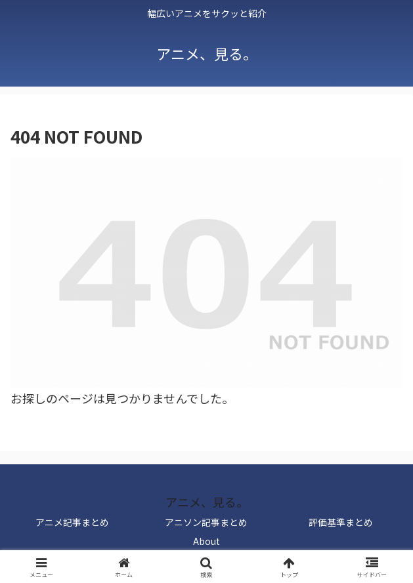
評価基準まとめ (341, 522)
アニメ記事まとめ (72, 522)
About (206, 541)
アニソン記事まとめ (206, 522)
